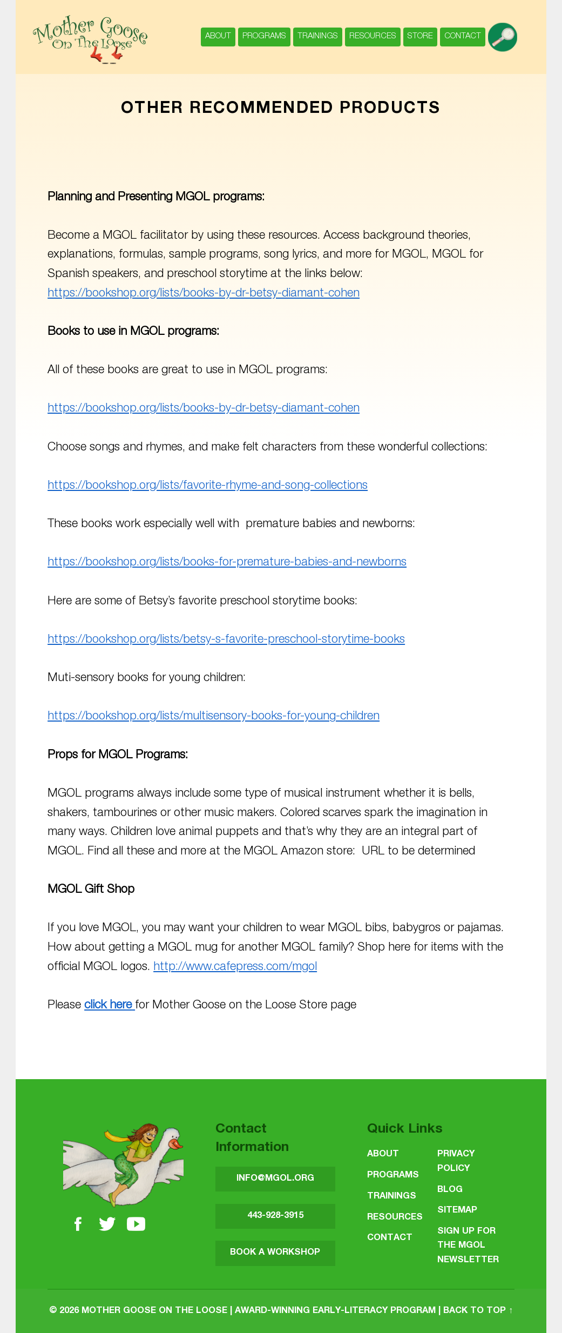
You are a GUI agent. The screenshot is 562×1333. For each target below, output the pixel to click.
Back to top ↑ (478, 1311)
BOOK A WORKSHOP (275, 1252)
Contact (462, 36)
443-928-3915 (275, 1216)
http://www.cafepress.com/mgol (235, 967)
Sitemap (457, 1210)
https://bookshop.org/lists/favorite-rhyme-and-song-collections (208, 486)
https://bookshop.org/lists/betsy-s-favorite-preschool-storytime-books (226, 640)
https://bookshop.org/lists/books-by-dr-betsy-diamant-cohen (204, 294)
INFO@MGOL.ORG (275, 1178)
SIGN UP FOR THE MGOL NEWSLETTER (468, 1246)
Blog (450, 1190)
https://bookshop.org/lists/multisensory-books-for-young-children (214, 717)
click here (108, 1006)
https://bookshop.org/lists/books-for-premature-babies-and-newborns (227, 563)
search (504, 32)
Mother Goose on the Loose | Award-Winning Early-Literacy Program (259, 1311)
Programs (264, 36)
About (218, 36)
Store (420, 36)
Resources (372, 36)
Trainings (317, 36)
